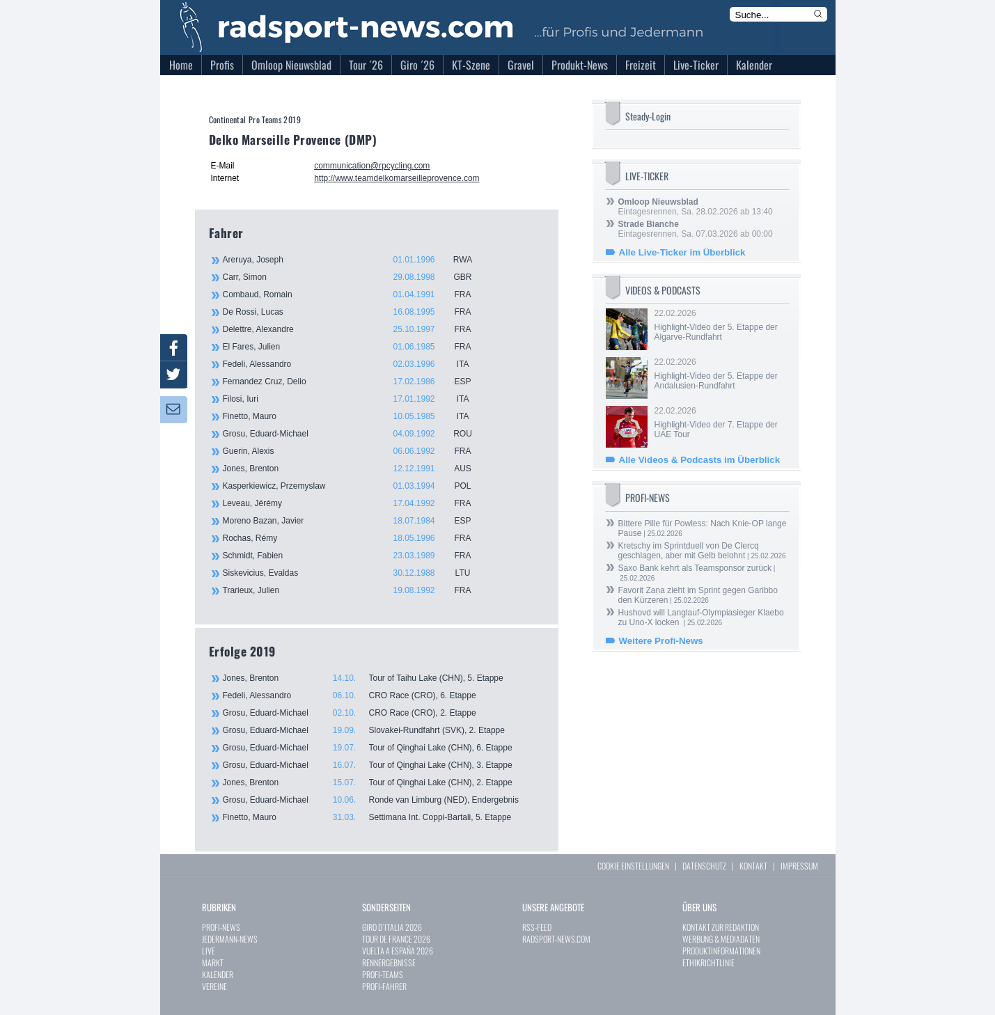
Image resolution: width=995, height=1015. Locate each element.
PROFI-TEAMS (382, 974)
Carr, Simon (355, 277)
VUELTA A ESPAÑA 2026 (397, 951)
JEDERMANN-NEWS (230, 939)
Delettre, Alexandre (355, 329)
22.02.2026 (721, 325)
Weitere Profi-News (661, 641)
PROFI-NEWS (221, 927)
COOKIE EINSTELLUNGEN (633, 866)
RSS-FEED (536, 927)
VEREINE (214, 986)
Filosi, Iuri (355, 399)
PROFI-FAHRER (384, 986)
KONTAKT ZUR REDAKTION (720, 927)
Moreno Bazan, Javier (355, 521)
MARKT (213, 962)
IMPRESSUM (799, 866)
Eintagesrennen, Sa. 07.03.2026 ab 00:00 (695, 229)
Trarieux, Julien (355, 590)
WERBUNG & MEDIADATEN (721, 939)
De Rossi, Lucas (355, 312)
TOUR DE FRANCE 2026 (396, 939)
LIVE (208, 951)
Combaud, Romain (355, 294)
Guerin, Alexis (355, 451)
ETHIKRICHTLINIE (708, 962)
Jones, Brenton (355, 468)
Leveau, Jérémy (355, 503)
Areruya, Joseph (355, 260)
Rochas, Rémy (355, 538)
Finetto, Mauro (355, 416)
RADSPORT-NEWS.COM (556, 939)
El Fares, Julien (355, 347)
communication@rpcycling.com (372, 166)
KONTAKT (753, 866)
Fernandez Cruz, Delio (355, 381)
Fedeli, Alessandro (355, 364)
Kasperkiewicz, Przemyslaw (355, 486)
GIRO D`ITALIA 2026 (392, 927)
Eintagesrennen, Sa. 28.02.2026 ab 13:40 (695, 207)
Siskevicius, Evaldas (355, 573)
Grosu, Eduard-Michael (355, 434)
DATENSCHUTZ (704, 866)
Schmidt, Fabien (355, 555)
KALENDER (217, 974)
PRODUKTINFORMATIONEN (721, 951)
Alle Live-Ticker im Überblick (682, 252)
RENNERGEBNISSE (389, 962)
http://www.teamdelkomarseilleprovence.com (396, 178)
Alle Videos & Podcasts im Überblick (700, 460)
